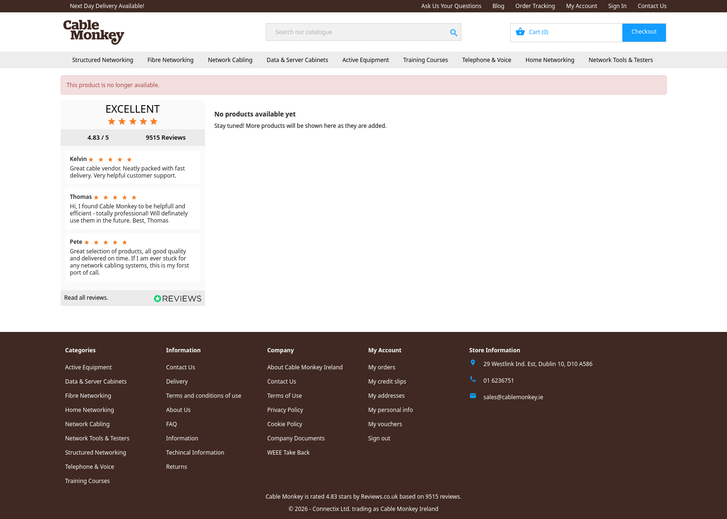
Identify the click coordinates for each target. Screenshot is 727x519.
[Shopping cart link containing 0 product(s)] (588, 32)
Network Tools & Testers (621, 60)
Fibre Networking (170, 60)
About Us (178, 410)
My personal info (390, 410)
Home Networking (550, 60)
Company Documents (296, 438)
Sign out (379, 438)
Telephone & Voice (487, 60)
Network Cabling (230, 60)
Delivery (177, 381)
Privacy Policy (285, 410)
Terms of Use (284, 396)
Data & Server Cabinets (297, 60)
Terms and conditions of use (204, 396)
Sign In (617, 5)
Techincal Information (195, 452)
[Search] (363, 32)
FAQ (171, 424)
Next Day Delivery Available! (107, 5)
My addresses (386, 396)
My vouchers (385, 424)
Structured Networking (103, 60)
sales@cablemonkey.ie (513, 397)
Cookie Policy (284, 424)
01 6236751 (499, 380)
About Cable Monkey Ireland (305, 367)
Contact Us (651, 5)
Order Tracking (535, 5)
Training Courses (425, 60)
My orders (381, 367)
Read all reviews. (86, 297)
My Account (581, 5)
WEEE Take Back (288, 452)
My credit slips (387, 381)
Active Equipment (365, 60)
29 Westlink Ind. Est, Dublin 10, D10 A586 (538, 364)
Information (182, 438)
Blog (499, 5)
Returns (176, 467)
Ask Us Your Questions (452, 5)
